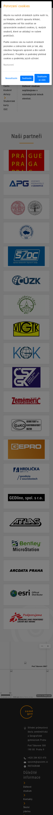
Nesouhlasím (11, 78)
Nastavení (9, 64)
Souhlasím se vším (42, 78)
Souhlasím (27, 78)
